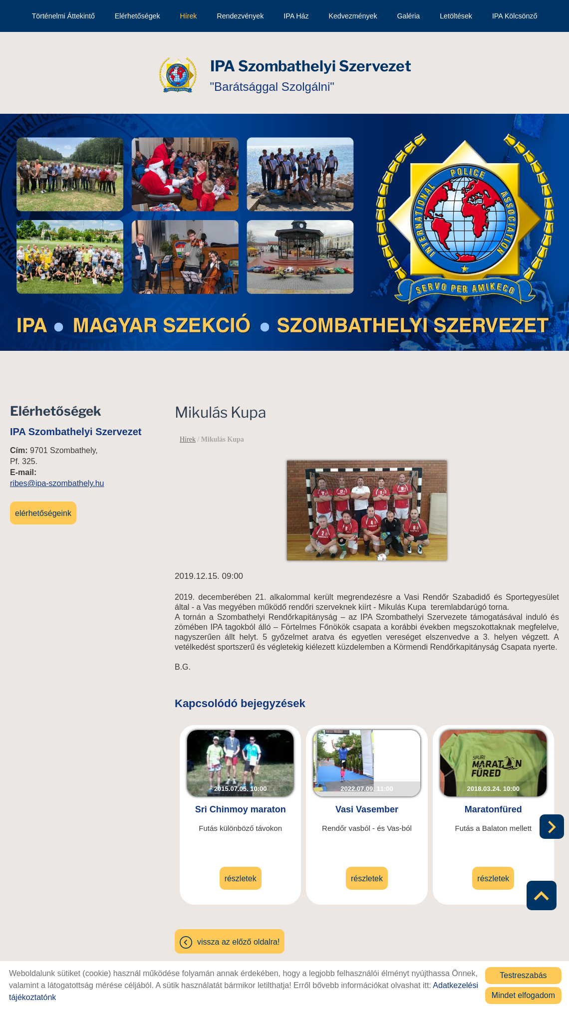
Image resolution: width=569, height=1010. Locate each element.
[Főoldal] (178, 70)
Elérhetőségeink (43, 508)
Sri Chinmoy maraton (240, 804)
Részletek (241, 873)
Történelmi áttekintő (63, 16)
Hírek (188, 16)
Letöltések (456, 16)
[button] (552, 822)
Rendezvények (240, 16)
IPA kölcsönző (514, 16)
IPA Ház (296, 16)
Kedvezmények (352, 16)
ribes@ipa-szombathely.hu (57, 478)
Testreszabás (523, 975)
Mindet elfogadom (523, 995)
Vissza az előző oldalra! (238, 936)
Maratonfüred (493, 804)
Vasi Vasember (366, 804)
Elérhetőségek (137, 16)
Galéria (408, 16)
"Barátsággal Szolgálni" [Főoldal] (310, 70)
